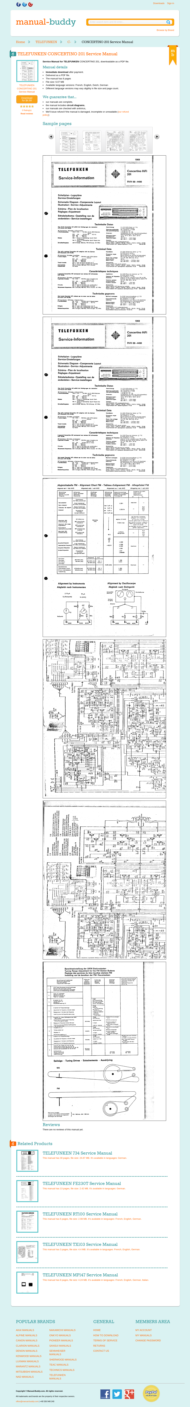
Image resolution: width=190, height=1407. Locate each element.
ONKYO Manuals (60, 1335)
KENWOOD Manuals (28, 1356)
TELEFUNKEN (46, 42)
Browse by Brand (165, 30)
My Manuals (144, 1335)
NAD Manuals (25, 1376)
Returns (99, 1345)
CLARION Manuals (28, 1345)
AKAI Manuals (25, 1330)
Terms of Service (105, 1340)
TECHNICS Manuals (62, 1370)
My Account (144, 1330)
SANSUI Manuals (60, 1345)
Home (20, 42)
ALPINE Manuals (26, 1335)
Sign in (170, 3)
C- (69, 42)
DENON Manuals (26, 1350)
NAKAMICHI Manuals (62, 1330)
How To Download (105, 1335)
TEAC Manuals (59, 1364)
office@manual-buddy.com (27, 1401)
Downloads (158, 3)
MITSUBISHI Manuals (29, 1371)
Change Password (148, 1340)
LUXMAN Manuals (27, 1361)
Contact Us (101, 1350)
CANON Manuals (26, 1340)
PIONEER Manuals (61, 1340)
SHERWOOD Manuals (63, 1359)
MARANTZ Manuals (28, 1366)
